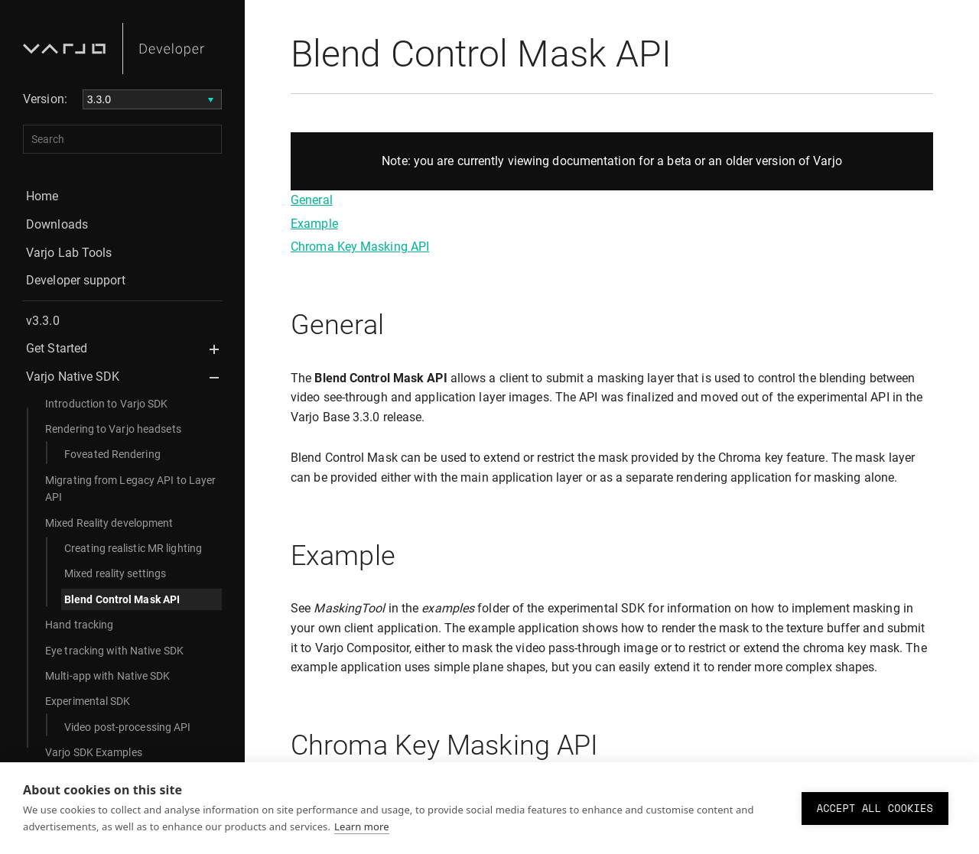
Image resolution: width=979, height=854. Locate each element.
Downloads (57, 224)
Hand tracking (79, 625)
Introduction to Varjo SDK (106, 404)
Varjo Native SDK (73, 376)
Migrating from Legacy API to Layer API (130, 488)
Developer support (75, 280)
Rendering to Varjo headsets (113, 429)
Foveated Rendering (112, 454)
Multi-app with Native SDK (108, 676)
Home (42, 196)
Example (314, 223)
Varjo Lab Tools (69, 252)
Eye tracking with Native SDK (114, 651)
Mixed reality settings (115, 573)
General (312, 200)
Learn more (361, 826)
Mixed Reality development (109, 523)
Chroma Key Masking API (360, 246)
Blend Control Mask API (122, 599)
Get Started (56, 348)
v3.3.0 (43, 320)
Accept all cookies (875, 808)
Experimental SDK (88, 701)
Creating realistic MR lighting (133, 548)
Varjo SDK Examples (93, 752)
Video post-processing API (127, 727)
